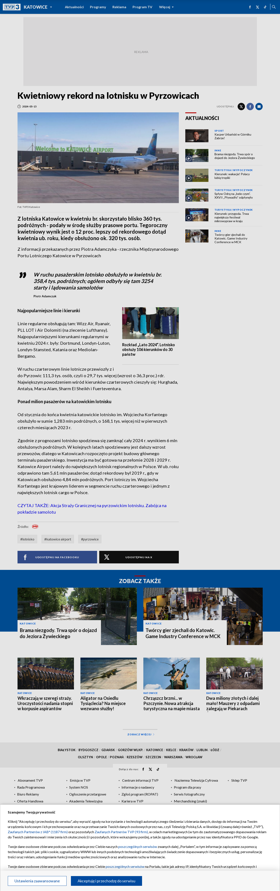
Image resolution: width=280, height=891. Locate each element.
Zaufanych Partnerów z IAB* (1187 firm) (38, 832)
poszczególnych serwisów (137, 846)
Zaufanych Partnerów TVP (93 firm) (121, 832)
